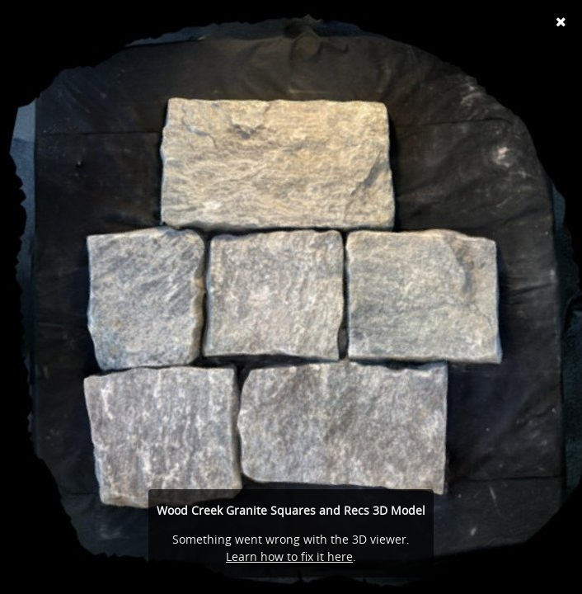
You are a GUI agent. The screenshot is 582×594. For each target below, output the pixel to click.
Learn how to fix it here (289, 556)
